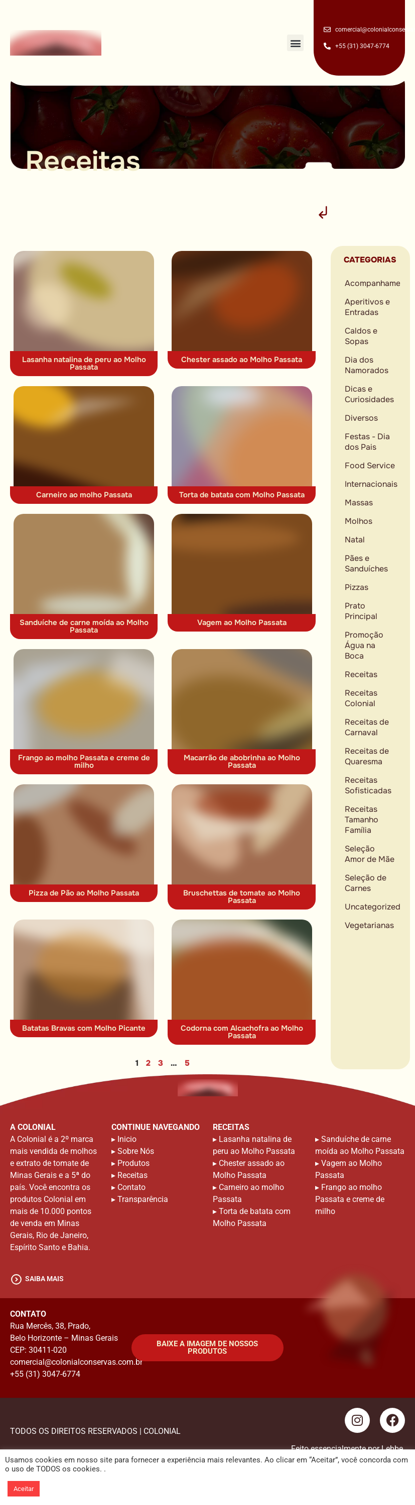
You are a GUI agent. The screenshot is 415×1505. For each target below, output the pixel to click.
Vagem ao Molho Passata (242, 623)
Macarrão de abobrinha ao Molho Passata (242, 761)
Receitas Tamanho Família (361, 819)
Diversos (361, 418)
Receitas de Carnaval (367, 727)
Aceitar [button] (24, 1488)
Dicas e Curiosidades (369, 394)
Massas (359, 502)
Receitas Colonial (361, 698)
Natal (355, 539)
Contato (131, 1187)
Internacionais (371, 484)
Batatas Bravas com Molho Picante (84, 1028)
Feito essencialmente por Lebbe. (348, 1448)
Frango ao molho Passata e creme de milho (84, 761)
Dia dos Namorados (366, 365)
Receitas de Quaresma (367, 756)
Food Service (370, 465)
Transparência (142, 1199)
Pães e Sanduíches (366, 563)
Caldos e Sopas (361, 336)
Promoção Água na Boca (364, 645)
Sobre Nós (135, 1151)
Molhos (358, 521)
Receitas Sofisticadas (368, 785)
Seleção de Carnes (365, 882)
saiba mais (44, 1279)
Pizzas (356, 587)
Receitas (361, 674)
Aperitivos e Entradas (367, 307)
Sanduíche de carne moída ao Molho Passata (84, 626)
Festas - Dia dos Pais (367, 441)
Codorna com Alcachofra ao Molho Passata (242, 1032)
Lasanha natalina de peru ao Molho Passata (84, 363)
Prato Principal (361, 611)
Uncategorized (372, 906)
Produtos (133, 1163)
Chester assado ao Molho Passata (241, 360)
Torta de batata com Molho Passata (242, 495)
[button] (295, 43)
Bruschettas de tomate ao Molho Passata (241, 897)
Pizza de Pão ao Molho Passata (84, 893)
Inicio (126, 1139)
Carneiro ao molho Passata (84, 495)
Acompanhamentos (372, 283)
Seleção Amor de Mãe (369, 853)
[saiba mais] (16, 1279)
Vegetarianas (369, 925)
